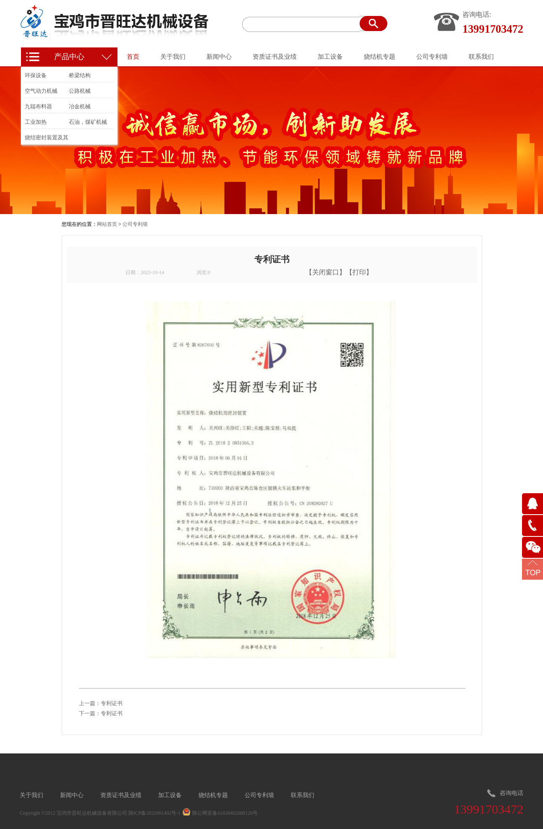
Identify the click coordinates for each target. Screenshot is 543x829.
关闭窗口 (325, 272)
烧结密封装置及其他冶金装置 (46, 139)
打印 (359, 272)
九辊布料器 (38, 106)
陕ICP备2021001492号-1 (154, 813)
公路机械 (80, 91)
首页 (133, 56)
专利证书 (112, 703)
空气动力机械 (41, 91)
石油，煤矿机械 (88, 122)
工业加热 (36, 122)
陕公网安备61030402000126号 (225, 813)
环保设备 (36, 75)
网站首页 (107, 224)
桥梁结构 (80, 75)
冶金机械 (80, 106)
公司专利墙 (135, 224)
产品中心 (69, 56)
